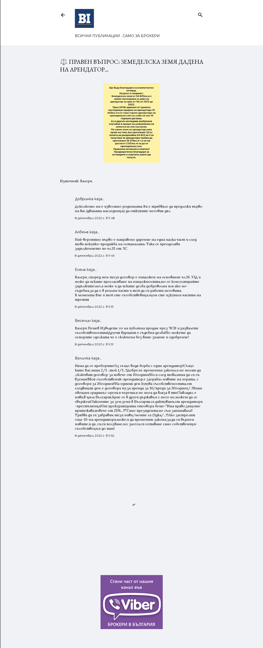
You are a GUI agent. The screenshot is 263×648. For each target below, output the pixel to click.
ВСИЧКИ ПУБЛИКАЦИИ (97, 36)
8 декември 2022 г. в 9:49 (95, 255)
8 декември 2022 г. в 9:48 (95, 218)
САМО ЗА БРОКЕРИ (141, 36)
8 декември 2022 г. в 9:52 (94, 435)
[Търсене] (200, 14)
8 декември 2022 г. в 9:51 (94, 306)
